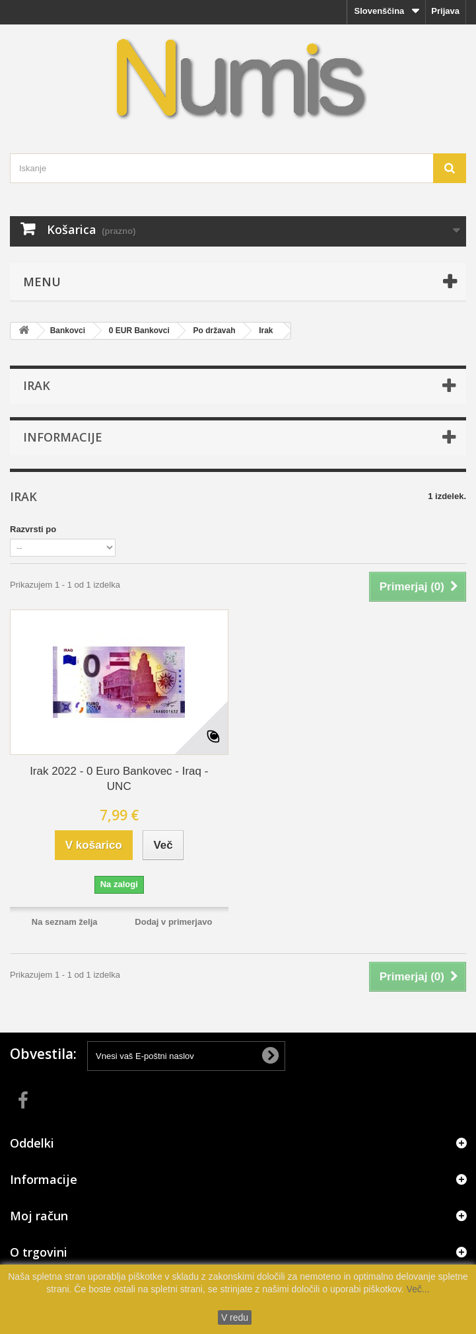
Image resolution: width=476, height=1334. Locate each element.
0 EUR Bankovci (139, 330)
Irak (266, 330)
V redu (234, 1317)
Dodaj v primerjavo (173, 922)
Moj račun (39, 1216)
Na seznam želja (65, 922)
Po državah (214, 330)
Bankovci (67, 330)
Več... (417, 1289)
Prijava (445, 11)
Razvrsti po (33, 529)
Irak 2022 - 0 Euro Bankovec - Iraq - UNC (119, 779)
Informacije (62, 437)
